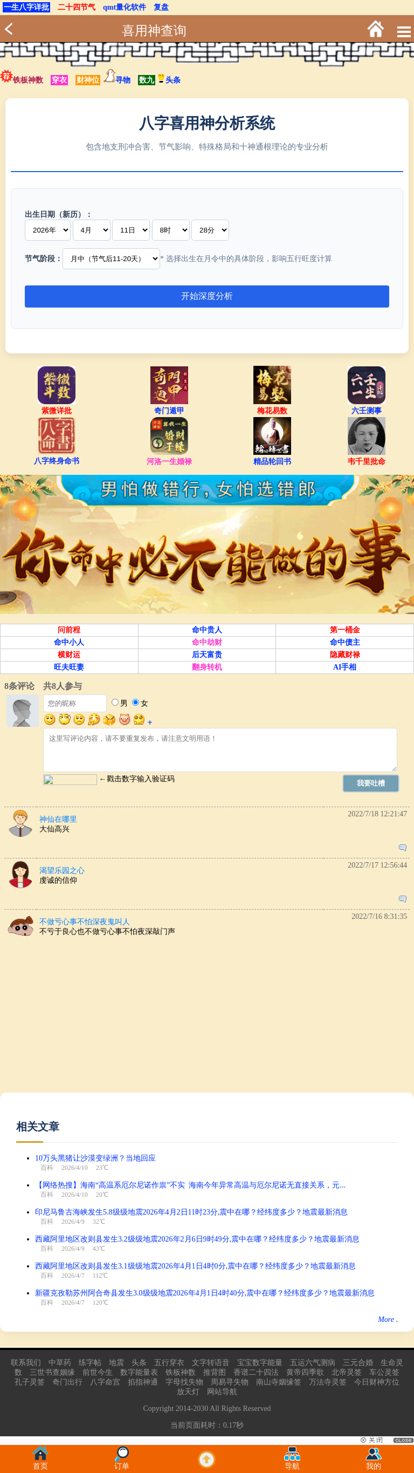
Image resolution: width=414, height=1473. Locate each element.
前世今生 (97, 1372)
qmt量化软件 (124, 7)
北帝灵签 (347, 1372)
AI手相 (345, 667)
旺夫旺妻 (69, 667)
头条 (169, 80)
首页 (40, 1463)
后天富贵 (207, 655)
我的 (373, 1463)
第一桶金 (345, 630)
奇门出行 (67, 1382)
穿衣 (59, 80)
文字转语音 (211, 1363)
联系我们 (26, 1363)
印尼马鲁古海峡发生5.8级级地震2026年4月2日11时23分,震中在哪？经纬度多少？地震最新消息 (191, 1212)
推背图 (214, 1372)
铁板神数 (28, 80)
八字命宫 (105, 1382)
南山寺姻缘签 (278, 1382)
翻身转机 (207, 667)
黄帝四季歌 (305, 1372)
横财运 (69, 655)
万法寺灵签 (328, 1382)
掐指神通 (143, 1382)
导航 (292, 1463)
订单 (122, 1463)
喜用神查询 (154, 31)
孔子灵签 (30, 1382)
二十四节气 (76, 7)
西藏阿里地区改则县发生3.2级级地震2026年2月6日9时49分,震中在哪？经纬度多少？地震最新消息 (197, 1239)
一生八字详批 (26, 7)
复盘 (161, 7)
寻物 (122, 80)
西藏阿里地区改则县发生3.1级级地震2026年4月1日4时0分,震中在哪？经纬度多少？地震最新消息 (195, 1266)
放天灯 (188, 1392)
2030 (200, 1408)
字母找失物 (184, 1382)
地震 (116, 1363)
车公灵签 (384, 1372)
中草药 (60, 1363)
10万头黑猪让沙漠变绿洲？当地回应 (95, 1158)
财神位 (88, 80)
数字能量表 (139, 1372)
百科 (46, 1167)
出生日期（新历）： (59, 214)
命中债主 (345, 642)
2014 (183, 1408)
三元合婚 (358, 1363)
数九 (146, 80)
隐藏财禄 (345, 655)
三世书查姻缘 (52, 1372)
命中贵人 (207, 630)
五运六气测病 (312, 1363)
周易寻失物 (230, 1382)
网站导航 (222, 1392)
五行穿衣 (169, 1363)
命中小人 (69, 642)
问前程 (69, 630)
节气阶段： (44, 259)
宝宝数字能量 (259, 1363)
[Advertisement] (207, 1017)
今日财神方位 (376, 1382)
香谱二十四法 (256, 1372)
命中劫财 (207, 642)
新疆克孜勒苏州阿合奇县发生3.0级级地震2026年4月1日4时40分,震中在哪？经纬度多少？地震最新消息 (205, 1293)
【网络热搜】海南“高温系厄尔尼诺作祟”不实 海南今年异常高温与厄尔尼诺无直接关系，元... (190, 1185)
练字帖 (90, 1363)
